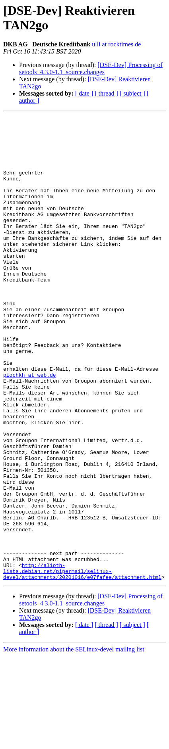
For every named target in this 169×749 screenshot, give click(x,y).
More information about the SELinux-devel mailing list (73, 742)
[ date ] (84, 93)
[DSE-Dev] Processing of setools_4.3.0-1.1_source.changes (91, 68)
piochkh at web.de (29, 427)
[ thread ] (106, 93)
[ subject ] (132, 93)
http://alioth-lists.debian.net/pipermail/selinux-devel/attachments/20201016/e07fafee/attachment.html (82, 662)
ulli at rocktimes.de (116, 44)
